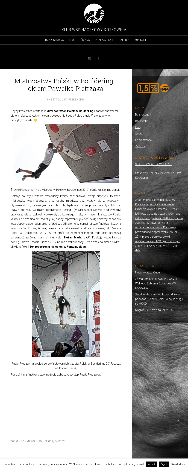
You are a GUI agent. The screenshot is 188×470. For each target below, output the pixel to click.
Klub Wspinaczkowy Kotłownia (94, 29)
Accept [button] (151, 464)
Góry (138, 127)
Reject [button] (164, 464)
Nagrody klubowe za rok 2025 (154, 310)
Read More (178, 464)
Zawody (60, 441)
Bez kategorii (143, 114)
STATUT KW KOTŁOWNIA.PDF (153, 164)
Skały (138, 133)
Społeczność (143, 140)
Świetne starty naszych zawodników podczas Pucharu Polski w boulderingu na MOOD (159, 299)
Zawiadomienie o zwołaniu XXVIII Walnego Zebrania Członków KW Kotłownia (156, 283)
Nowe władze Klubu (147, 272)
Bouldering (46, 441)
